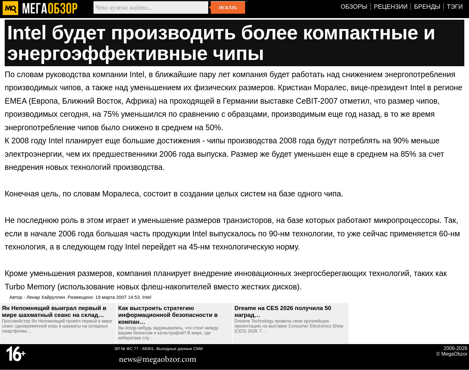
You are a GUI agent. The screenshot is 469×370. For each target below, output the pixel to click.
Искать (228, 7)
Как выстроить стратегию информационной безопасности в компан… (168, 315)
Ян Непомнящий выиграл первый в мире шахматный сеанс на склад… (54, 311)
